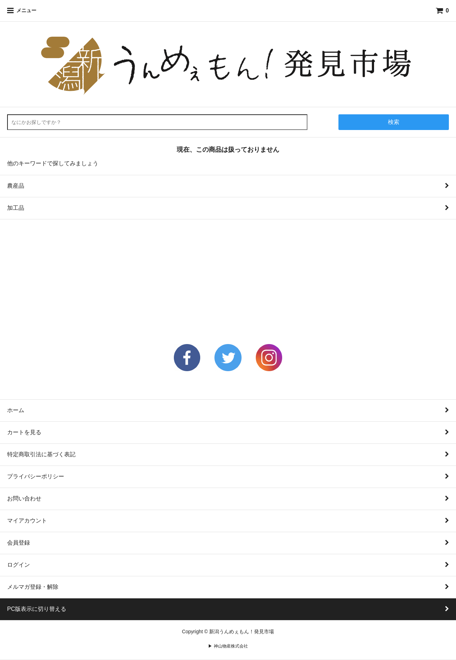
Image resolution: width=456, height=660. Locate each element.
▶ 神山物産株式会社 (228, 646)
